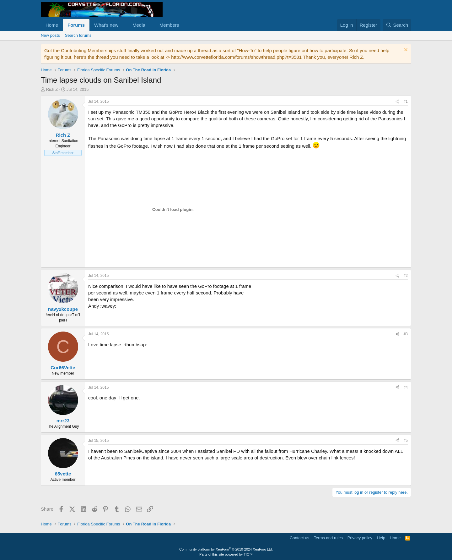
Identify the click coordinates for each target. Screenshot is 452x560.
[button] (123, 25)
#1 (406, 101)
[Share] (397, 101)
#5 (406, 440)
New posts (50, 35)
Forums (76, 25)
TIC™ (248, 554)
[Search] (397, 25)
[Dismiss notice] (405, 50)
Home (52, 25)
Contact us (299, 537)
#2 (406, 275)
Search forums (78, 35)
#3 (406, 334)
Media (138, 25)
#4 (406, 387)
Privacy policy (359, 537)
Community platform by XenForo (226, 549)
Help (381, 537)
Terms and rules (328, 537)
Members (169, 25)
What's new (106, 25)
